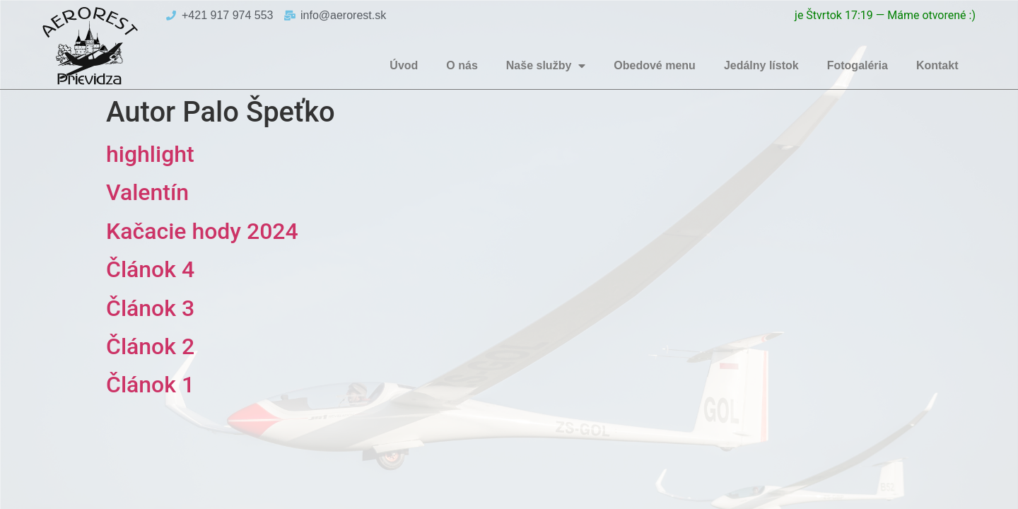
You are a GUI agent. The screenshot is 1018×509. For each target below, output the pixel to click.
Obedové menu (655, 65)
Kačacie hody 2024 (202, 231)
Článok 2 (150, 346)
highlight (150, 154)
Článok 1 (150, 384)
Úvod (404, 65)
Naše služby (545, 65)
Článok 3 (150, 308)
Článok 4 (150, 269)
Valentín (147, 192)
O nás (461, 65)
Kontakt (937, 65)
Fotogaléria (857, 65)
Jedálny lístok (761, 65)
